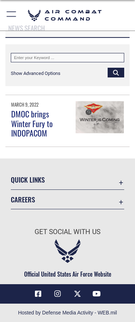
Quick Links (28, 179)
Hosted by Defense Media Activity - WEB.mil (67, 313)
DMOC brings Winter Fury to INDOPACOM (32, 123)
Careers (23, 199)
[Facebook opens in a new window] (38, 294)
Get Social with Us (67, 232)
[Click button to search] (116, 72)
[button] (11, 15)
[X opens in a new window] (77, 294)
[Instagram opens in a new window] (57, 294)
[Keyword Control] (67, 57)
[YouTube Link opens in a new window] (96, 294)
